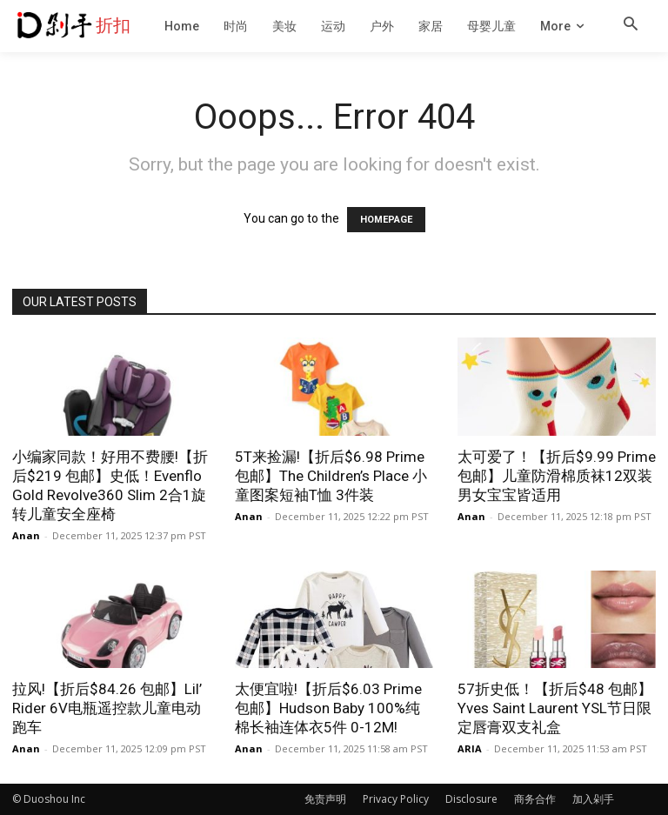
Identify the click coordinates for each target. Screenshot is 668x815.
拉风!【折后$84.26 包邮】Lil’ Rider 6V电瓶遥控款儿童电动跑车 (107, 708)
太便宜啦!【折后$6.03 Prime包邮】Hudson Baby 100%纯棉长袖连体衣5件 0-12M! (328, 708)
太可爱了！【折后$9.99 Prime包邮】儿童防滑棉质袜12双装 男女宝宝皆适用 (557, 476)
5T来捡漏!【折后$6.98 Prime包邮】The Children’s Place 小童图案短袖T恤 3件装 (331, 476)
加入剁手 (593, 799)
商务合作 (535, 799)
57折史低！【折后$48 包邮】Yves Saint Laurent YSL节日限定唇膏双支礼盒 (555, 708)
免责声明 (325, 799)
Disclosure (471, 799)
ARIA (470, 748)
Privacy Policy (396, 799)
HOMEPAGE (386, 219)
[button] (630, 25)
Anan (26, 535)
